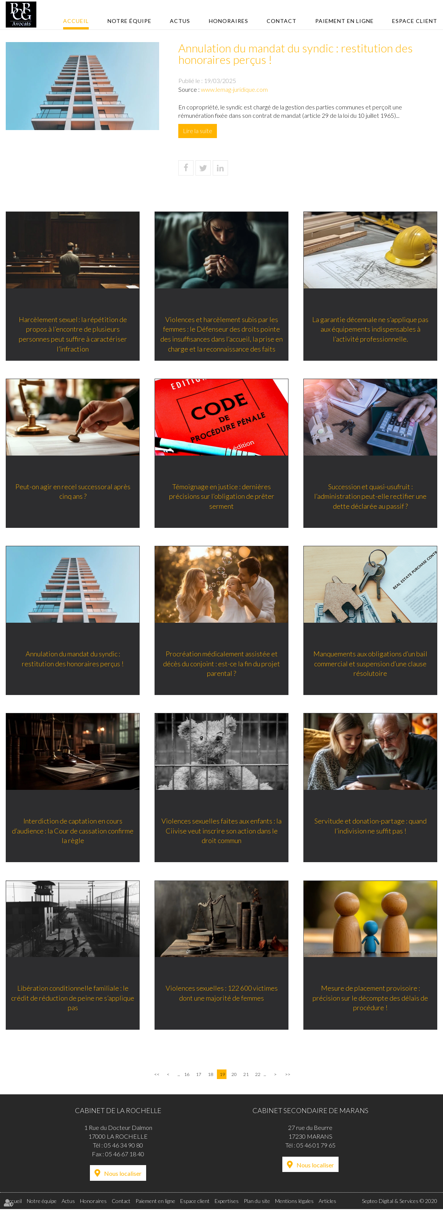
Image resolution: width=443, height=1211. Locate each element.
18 (210, 1076)
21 (246, 1076)
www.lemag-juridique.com (234, 89)
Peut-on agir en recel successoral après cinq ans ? (72, 491)
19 (222, 1076)
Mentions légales (294, 1203)
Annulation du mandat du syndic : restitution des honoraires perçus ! (73, 659)
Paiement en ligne (344, 21)
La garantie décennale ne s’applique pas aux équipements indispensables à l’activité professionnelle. (370, 329)
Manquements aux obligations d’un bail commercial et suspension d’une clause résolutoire (370, 664)
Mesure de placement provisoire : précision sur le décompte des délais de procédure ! (370, 999)
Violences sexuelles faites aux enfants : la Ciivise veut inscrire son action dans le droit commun (221, 831)
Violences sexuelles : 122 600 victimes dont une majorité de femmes (222, 994)
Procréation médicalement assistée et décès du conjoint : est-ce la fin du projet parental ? (221, 664)
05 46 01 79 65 (316, 1146)
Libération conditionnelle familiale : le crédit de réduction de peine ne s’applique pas (72, 999)
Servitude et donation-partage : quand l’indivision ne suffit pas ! (370, 826)
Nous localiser (123, 1175)
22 (258, 1076)
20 (234, 1076)
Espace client (414, 21)
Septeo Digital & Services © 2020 (399, 1203)
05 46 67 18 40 (124, 1155)
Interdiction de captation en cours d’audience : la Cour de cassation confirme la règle (73, 831)
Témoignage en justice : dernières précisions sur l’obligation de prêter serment (221, 496)
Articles (327, 1203)
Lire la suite (197, 130)
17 (198, 1076)
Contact (281, 21)
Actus (180, 21)
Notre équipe (129, 21)
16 (186, 1076)
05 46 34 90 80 (123, 1146)
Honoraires (228, 21)
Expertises (227, 1203)
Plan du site (257, 1203)
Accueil (76, 21)
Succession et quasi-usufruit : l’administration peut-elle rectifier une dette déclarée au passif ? (370, 496)
